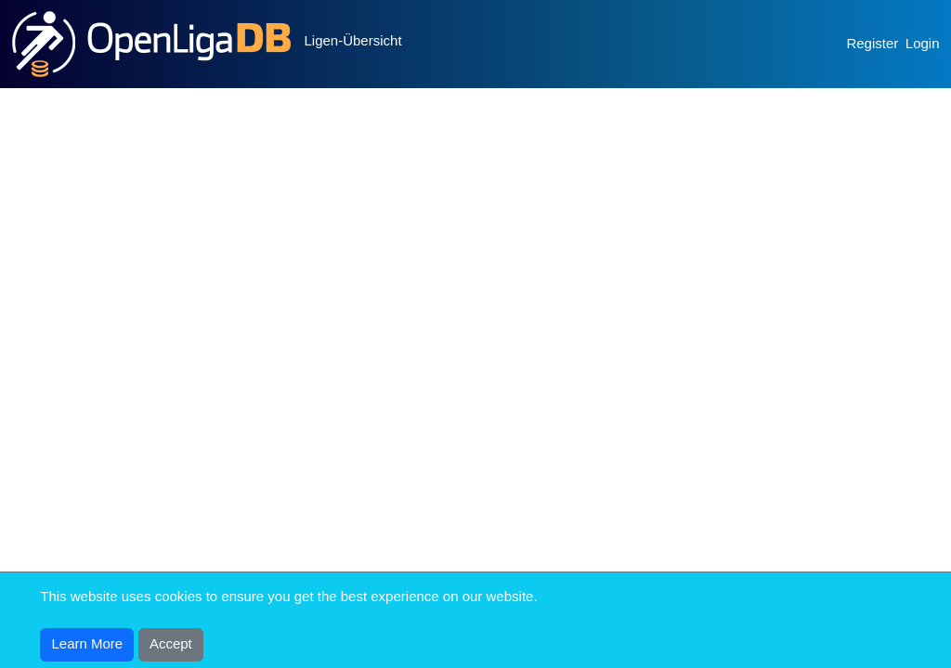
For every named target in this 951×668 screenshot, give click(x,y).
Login (922, 43)
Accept (171, 643)
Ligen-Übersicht (353, 40)
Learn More (88, 643)
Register (872, 43)
